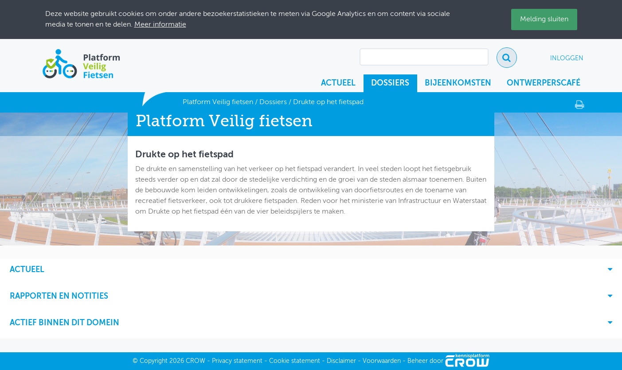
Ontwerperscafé (543, 83)
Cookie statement (294, 361)
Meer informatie (160, 24)
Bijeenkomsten (458, 83)
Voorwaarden (382, 361)
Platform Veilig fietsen (218, 102)
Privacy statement (237, 361)
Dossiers (390, 83)
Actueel (338, 83)
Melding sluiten (544, 19)
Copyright (154, 361)
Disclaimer (341, 361)
